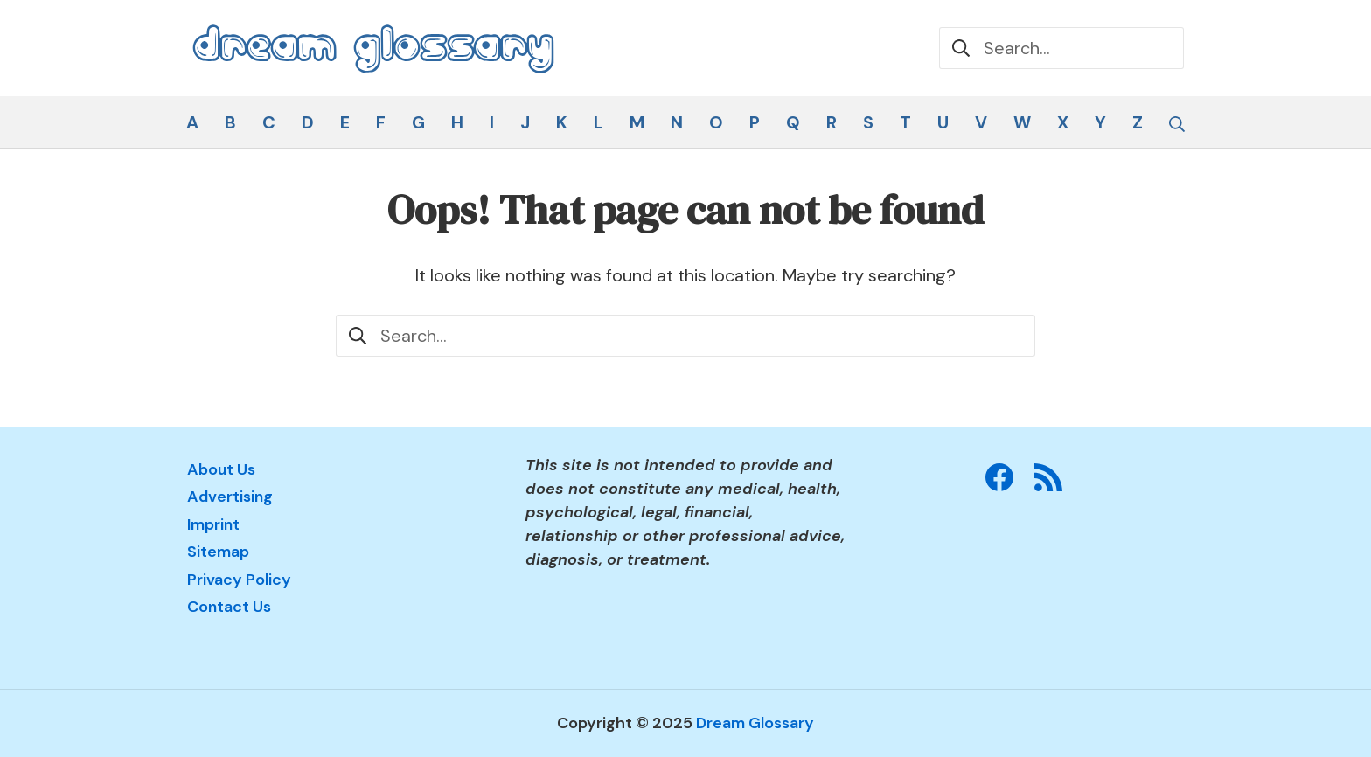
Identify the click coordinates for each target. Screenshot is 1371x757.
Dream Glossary (755, 722)
